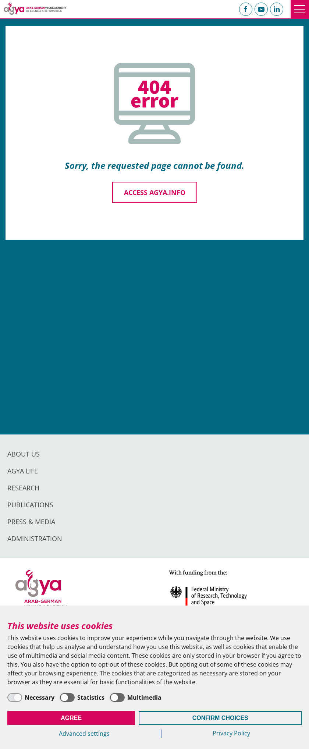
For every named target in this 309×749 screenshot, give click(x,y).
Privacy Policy (231, 733)
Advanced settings (84, 734)
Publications (30, 504)
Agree (71, 718)
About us (23, 454)
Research (23, 487)
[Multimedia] (135, 697)
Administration (34, 538)
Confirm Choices (220, 718)
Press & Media (31, 521)
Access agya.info (154, 192)
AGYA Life (22, 470)
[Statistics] (82, 697)
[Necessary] (30, 697)
